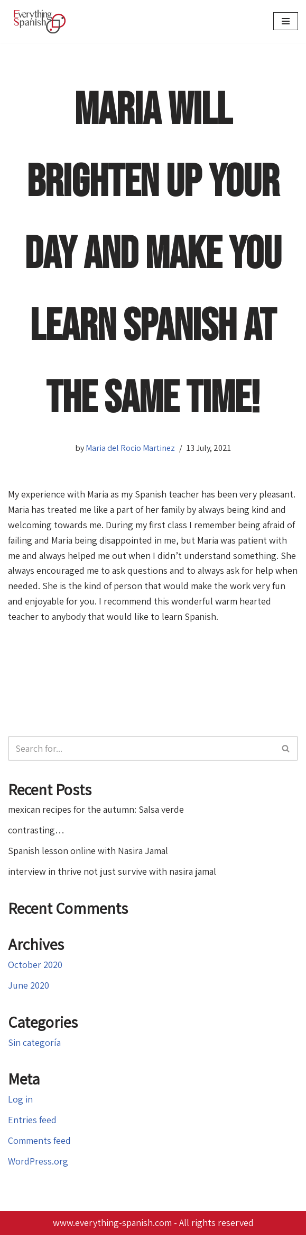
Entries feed (32, 1120)
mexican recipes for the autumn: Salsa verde (96, 809)
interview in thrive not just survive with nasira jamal (112, 871)
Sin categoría (34, 1042)
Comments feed (39, 1140)
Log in (20, 1099)
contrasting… (36, 830)
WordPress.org (38, 1161)
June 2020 (28, 985)
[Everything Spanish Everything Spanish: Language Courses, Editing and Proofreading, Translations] (42, 21)
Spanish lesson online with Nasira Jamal (88, 851)
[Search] (141, 748)
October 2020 (35, 964)
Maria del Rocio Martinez (130, 448)
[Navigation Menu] (285, 21)
